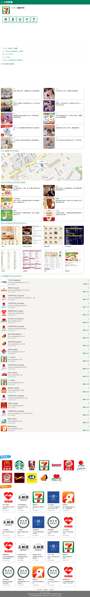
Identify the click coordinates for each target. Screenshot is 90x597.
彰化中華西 (6, 505)
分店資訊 (20, 21)
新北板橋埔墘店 (22, 505)
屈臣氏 (14, 211)
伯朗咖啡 (25, 271)
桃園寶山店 (21, 579)
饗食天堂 (67, 271)
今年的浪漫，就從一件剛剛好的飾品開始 (67, 91)
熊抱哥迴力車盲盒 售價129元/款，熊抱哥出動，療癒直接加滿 (26, 116)
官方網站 (27, 21)
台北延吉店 (51, 579)
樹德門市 (35, 579)
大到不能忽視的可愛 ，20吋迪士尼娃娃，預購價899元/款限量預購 (69, 116)
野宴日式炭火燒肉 (27, 246)
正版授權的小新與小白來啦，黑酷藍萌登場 (67, 128)
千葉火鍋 (15, 186)
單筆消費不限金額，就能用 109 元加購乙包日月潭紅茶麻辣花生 (69, 201)
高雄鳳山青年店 (37, 554)
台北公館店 (51, 505)
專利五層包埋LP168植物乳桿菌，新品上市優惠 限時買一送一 (26, 213)
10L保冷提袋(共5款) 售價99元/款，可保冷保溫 (68, 140)
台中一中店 (51, 554)
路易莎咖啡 (46, 246)
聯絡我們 (51, 589)
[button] (42, 165)
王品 (57, 186)
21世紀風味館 (16, 198)
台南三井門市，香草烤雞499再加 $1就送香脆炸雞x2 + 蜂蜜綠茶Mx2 (26, 201)
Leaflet (66, 180)
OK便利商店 (68, 246)
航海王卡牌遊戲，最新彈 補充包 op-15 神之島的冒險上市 (26, 104)
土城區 (15, 48)
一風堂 (57, 211)
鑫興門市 (35, 505)
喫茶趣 (57, 198)
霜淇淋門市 (34, 21)
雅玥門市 (65, 554)
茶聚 (45, 271)
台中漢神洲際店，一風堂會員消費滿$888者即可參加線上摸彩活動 (69, 213)
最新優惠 (6, 21)
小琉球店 (20, 530)
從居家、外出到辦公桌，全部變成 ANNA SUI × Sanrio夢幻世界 (68, 104)
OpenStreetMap (73, 180)
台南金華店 (36, 530)
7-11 (14, 89)
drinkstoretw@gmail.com (52, 595)
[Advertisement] (45, 36)
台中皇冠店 (66, 530)
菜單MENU (13, 21)
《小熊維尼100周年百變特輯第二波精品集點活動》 (26, 141)
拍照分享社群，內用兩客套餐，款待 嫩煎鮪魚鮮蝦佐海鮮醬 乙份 (69, 189)
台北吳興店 (6, 530)
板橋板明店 (6, 554)
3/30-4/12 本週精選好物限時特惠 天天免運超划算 (26, 128)
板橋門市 (65, 505)
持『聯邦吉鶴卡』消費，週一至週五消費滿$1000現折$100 (26, 189)
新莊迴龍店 (6, 579)
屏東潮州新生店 (22, 554)
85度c (3, 246)
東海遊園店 (51, 530)
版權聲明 (45, 589)
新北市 (10, 48)
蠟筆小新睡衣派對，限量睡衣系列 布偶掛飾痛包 (26, 91)
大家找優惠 (39, 589)
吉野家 (3, 271)
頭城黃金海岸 (66, 579)
